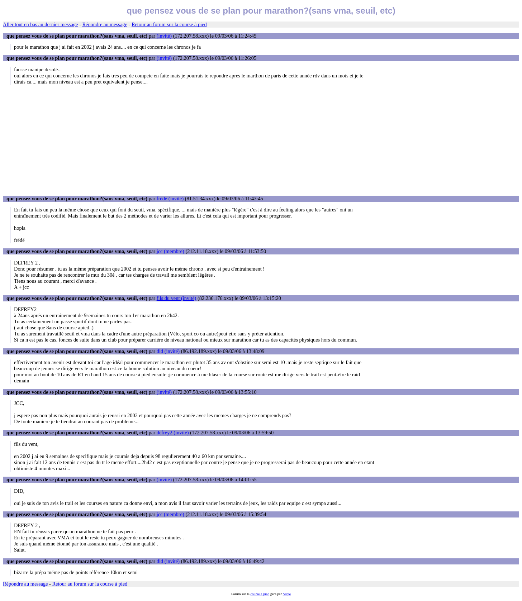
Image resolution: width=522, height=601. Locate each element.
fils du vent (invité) (176, 298)
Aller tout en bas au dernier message (40, 24)
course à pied (259, 594)
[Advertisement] (261, 140)
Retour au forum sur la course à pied (169, 24)
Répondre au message (104, 24)
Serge (287, 594)
